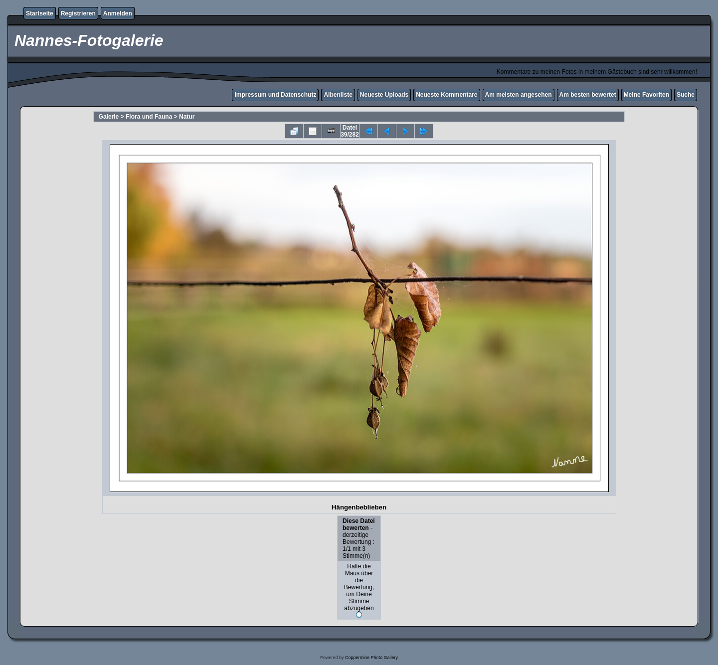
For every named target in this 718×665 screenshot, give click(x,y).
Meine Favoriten (646, 94)
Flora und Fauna (149, 116)
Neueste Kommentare (446, 94)
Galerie (109, 116)
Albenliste (338, 94)
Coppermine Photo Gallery (371, 657)
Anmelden (117, 13)
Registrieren (78, 13)
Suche (686, 94)
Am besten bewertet (587, 94)
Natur (186, 116)
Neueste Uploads (384, 94)
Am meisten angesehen (518, 94)
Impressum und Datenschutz (275, 94)
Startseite (39, 13)
